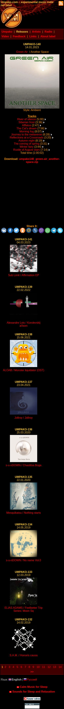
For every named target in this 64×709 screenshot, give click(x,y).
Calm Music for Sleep (32, 686)
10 (38, 667)
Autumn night (27, 140)
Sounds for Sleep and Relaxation (32, 691)
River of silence (26, 119)
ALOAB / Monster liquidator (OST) (23, 370)
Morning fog (26, 131)
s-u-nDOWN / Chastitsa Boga (23, 465)
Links (33, 36)
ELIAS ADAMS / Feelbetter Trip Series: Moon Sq (23, 609)
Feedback (19, 36)
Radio (48, 31)
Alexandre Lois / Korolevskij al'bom (23, 324)
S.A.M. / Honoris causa (24, 655)
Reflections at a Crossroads (26, 137)
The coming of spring (26, 143)
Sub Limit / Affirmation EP (23, 275)
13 (54, 667)
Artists (36, 31)
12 (49, 667)
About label (47, 36)
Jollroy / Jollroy (24, 417)
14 (60, 667)
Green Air (22, 51)
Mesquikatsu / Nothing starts (23, 512)
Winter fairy (26, 146)
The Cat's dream (27, 128)
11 (43, 667)
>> (32, 671)
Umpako (7, 31)
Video (5, 36)
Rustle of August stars (26, 149)
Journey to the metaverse (26, 134)
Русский (30, 679)
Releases (22, 31)
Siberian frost (27, 122)
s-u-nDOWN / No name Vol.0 (23, 560)
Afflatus (26, 125)
